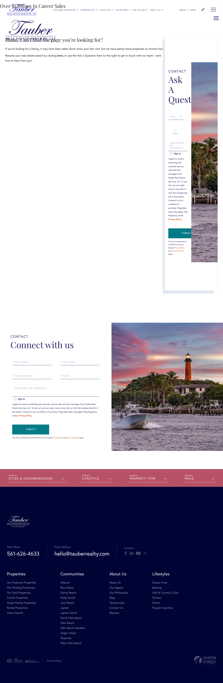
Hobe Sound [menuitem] (67, 598)
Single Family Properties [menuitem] (21, 603)
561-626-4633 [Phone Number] (202, 9)
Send (186, 233)
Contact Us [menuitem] (116, 608)
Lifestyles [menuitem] (105, 10)
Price (189, 478)
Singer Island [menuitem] (68, 633)
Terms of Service (178, 251)
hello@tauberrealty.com (81, 553)
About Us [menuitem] (155, 10)
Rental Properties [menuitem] (17, 608)
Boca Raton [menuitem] (67, 587)
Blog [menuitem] (112, 598)
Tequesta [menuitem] (65, 638)
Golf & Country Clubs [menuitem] (165, 592)
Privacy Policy (175, 219)
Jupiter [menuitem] (64, 608)
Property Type (142, 478)
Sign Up (182, 10)
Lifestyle (90, 478)
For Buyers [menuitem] (122, 10)
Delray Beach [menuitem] (68, 592)
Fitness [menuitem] (156, 598)
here (60, 55)
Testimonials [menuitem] (117, 603)
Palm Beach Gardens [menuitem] (72, 628)
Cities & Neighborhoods (31, 478)
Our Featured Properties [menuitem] (21, 582)
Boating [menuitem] (157, 587)
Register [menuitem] (115, 613)
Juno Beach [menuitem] (67, 603)
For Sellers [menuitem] (139, 10)
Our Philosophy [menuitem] (119, 592)
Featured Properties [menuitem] (64, 10)
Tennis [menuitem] (156, 603)
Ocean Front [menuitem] (159, 582)
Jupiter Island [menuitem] (68, 613)
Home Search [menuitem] (15, 613)
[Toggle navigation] (213, 9)
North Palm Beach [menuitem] (71, 618)
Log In (193, 10)
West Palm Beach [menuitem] (70, 643)
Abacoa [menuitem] (65, 582)
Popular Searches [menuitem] (162, 608)
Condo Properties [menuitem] (17, 598)
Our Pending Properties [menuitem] (21, 587)
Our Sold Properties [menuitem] (19, 592)
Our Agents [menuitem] (117, 587)
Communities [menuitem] (87, 10)
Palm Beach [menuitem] (67, 623)
